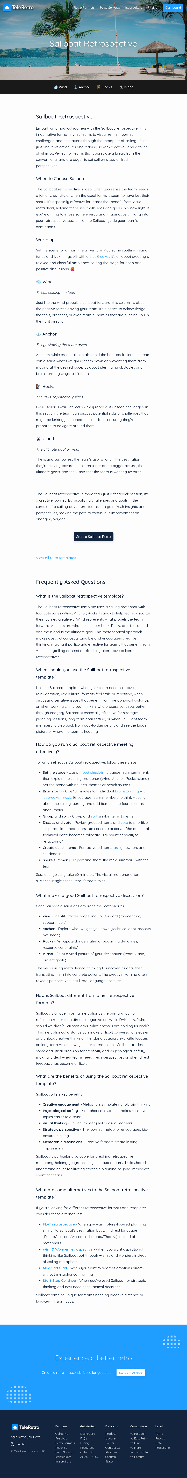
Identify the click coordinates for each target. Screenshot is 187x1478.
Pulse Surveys (110, 8)
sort (94, 816)
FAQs (83, 1438)
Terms (159, 1433)
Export (78, 860)
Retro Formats (84, 8)
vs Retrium (137, 1457)
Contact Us (112, 1447)
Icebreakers (133, 8)
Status (109, 1461)
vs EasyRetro (139, 1438)
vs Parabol (137, 1433)
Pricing (152, 8)
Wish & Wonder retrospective (67, 1249)
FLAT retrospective (59, 1224)
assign (119, 847)
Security (110, 1457)
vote (124, 822)
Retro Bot (62, 1447)
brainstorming (127, 791)
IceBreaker (100, 256)
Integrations (63, 1461)
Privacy (160, 1438)
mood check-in (91, 772)
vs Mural (135, 1447)
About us (111, 1452)
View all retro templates (56, 557)
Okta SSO (87, 1452)
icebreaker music (57, 797)
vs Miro (135, 1443)
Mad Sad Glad (55, 1268)
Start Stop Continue (59, 1280)
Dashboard (173, 8)
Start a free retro (131, 1372)
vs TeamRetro (139, 1452)
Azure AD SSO (89, 1457)
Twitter (109, 1443)
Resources (87, 1447)
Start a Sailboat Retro (93, 536)
